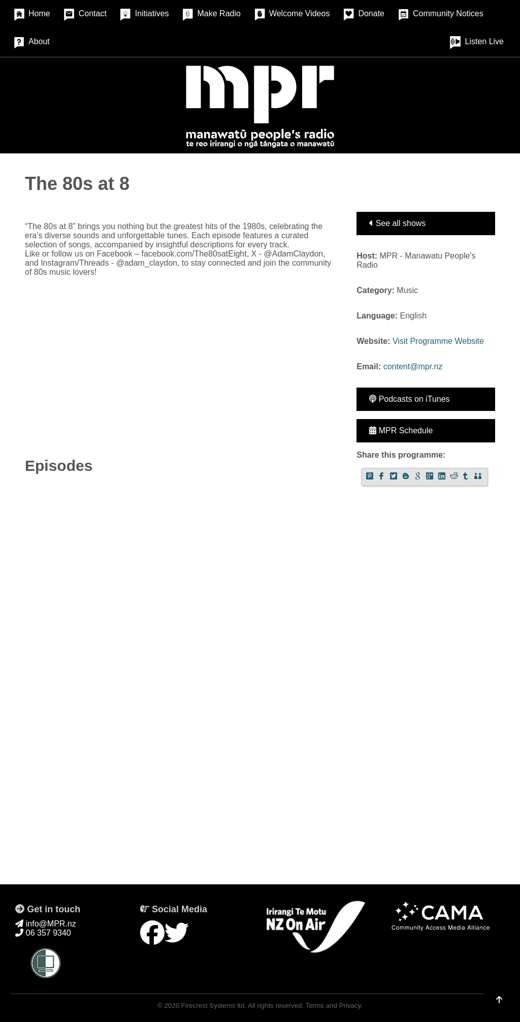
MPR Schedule (401, 430)
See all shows (397, 223)
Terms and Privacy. (334, 1005)
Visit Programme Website (438, 341)
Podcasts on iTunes (409, 399)
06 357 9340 (43, 933)
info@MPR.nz (45, 923)
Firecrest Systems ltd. (213, 1005)
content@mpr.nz (413, 366)
